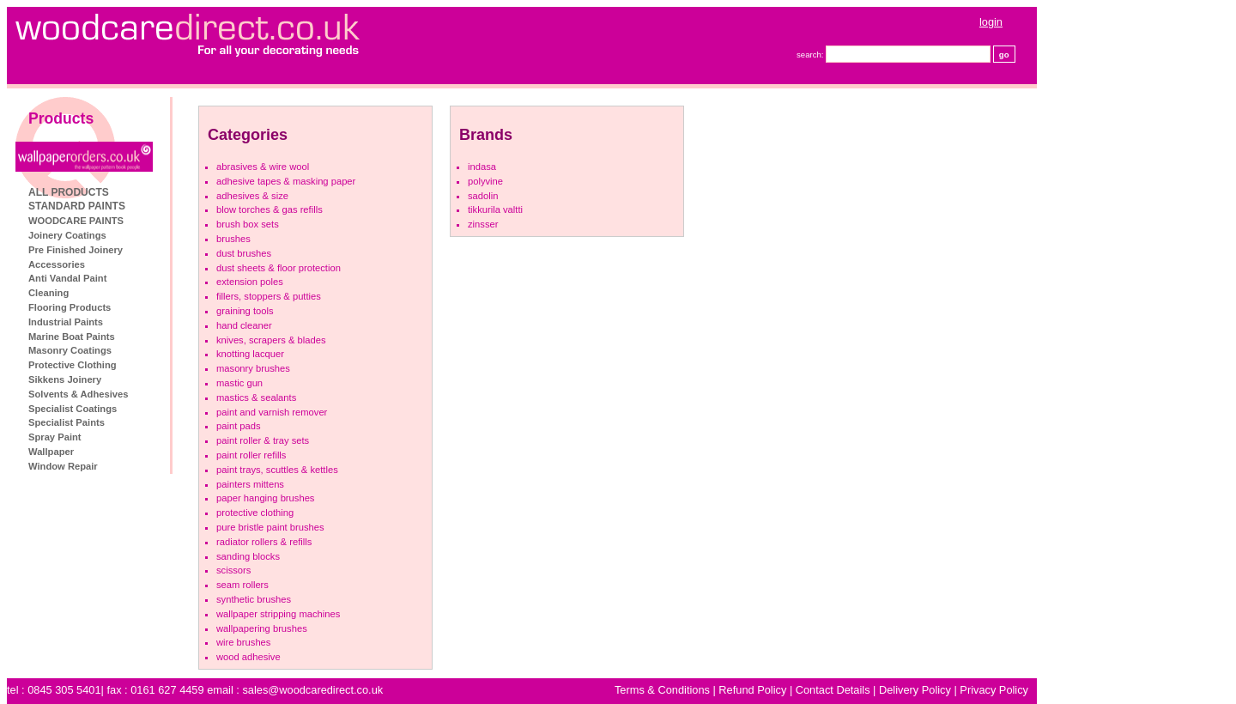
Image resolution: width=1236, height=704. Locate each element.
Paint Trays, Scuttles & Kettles (277, 469)
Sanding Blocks (248, 556)
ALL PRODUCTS (68, 192)
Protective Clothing (72, 365)
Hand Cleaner (244, 325)
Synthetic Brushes (253, 599)
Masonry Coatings (70, 350)
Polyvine (485, 181)
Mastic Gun (239, 383)
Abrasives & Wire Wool (262, 166)
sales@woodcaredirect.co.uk (312, 689)
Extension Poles (249, 281)
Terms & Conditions (662, 689)
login (991, 21)
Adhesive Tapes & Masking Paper (285, 181)
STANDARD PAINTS (76, 206)
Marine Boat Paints (71, 336)
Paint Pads (238, 426)
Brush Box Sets (247, 224)
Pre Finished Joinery (75, 250)
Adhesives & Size (252, 196)
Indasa (482, 166)
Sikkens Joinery (64, 379)
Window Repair (63, 466)
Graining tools (245, 311)
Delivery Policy (915, 689)
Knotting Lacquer (250, 354)
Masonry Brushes (253, 368)
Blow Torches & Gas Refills (269, 209)
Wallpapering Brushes (261, 628)
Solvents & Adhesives (78, 394)
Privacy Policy (994, 689)
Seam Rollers (242, 585)
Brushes (233, 239)
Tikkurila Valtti (495, 209)
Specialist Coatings (72, 409)
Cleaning (48, 293)
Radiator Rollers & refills (264, 542)
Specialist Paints (66, 422)
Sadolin (483, 196)
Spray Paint (55, 437)
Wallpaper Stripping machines (278, 614)
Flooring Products (69, 307)
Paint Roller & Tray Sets (262, 440)
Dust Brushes (243, 253)
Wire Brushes (243, 642)
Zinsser (483, 224)
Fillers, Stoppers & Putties (268, 296)
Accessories (56, 264)
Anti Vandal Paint (67, 278)
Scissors (233, 570)
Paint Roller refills (251, 455)
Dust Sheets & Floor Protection (278, 268)
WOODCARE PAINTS (76, 220)
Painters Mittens (250, 484)
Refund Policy (752, 689)
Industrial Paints (65, 322)
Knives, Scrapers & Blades (270, 340)
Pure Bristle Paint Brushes (270, 527)
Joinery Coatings (67, 235)
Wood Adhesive (248, 657)
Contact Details (833, 689)
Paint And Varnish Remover (271, 412)
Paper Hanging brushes (265, 498)
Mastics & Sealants (256, 397)
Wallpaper (51, 451)
